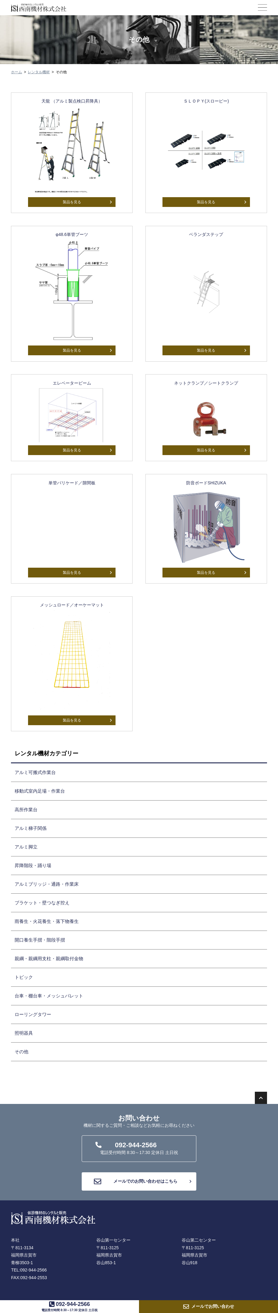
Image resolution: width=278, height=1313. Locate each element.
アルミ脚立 (26, 846)
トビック (24, 977)
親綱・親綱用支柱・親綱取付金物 (49, 958)
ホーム (16, 72)
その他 (21, 1051)
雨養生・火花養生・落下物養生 (47, 921)
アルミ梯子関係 (31, 828)
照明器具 (24, 1033)
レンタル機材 (39, 72)
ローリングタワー (33, 1014)
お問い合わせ (212, 1306)
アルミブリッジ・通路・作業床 (47, 884)
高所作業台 (26, 809)
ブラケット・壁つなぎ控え (42, 902)
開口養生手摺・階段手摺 (40, 939)
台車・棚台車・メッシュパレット (49, 995)
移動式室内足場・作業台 (40, 791)
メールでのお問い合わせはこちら (142, 1181)
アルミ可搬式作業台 (35, 772)
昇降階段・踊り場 (33, 865)
